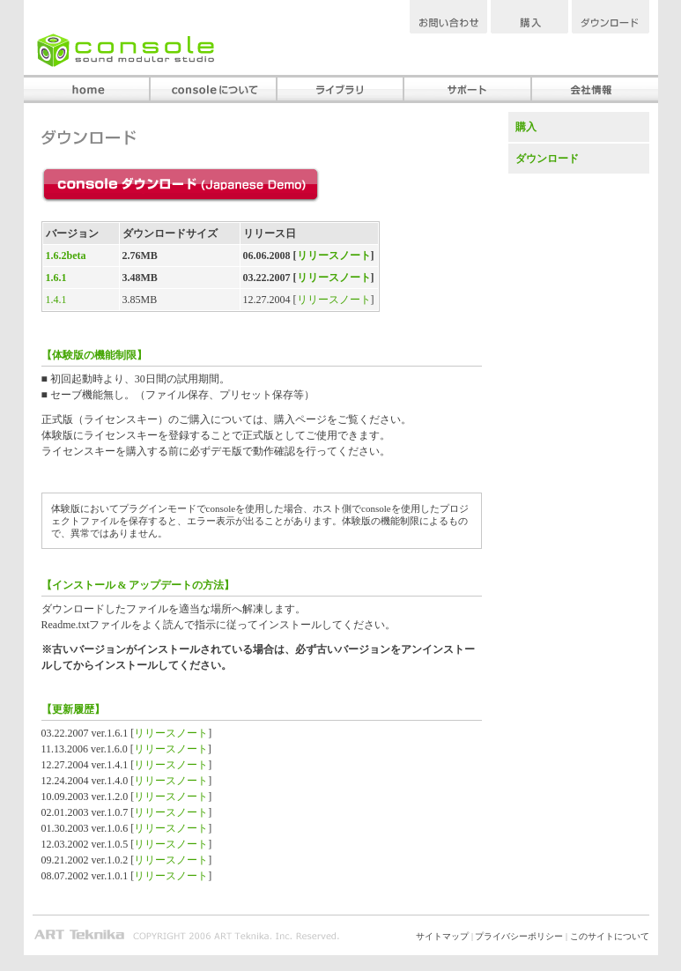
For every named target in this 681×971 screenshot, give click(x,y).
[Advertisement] (578, 294)
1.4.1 (56, 299)
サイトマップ (442, 936)
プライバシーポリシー (519, 936)
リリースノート (334, 255)
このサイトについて (609, 936)
